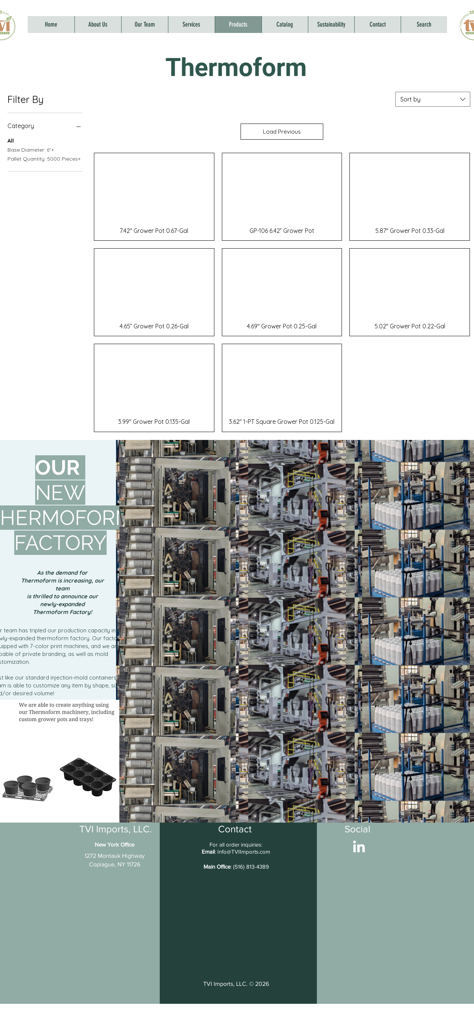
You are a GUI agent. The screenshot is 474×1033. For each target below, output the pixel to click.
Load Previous (282, 131)
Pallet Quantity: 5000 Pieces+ (43, 158)
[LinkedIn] (359, 847)
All (10, 140)
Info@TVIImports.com (243, 851)
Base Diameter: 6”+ (30, 149)
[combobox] (432, 99)
